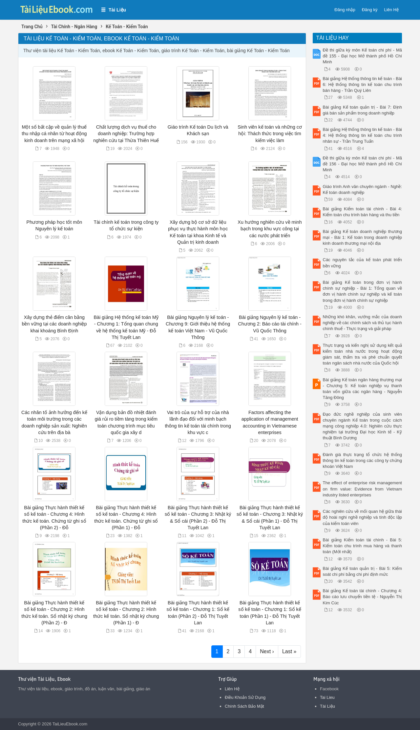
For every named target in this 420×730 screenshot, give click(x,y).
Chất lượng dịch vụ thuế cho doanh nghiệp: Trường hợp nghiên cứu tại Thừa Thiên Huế (126, 133)
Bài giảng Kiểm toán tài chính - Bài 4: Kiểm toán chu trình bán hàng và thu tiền (362, 211)
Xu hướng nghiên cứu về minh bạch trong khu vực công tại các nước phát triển (270, 228)
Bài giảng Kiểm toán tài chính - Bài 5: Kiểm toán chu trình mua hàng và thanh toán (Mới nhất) (362, 545)
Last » (289, 651)
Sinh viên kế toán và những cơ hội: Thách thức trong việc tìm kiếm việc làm (270, 133)
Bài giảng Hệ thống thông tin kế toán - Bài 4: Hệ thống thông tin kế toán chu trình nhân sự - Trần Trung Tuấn (362, 135)
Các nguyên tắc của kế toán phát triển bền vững (362, 262)
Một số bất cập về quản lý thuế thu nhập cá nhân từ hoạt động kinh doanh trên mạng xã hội (54, 133)
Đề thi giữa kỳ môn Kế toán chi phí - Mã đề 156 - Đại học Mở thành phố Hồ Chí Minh (362, 164)
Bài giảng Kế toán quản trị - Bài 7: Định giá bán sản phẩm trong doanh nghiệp (362, 110)
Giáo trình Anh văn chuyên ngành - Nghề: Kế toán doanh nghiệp (362, 189)
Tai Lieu (327, 697)
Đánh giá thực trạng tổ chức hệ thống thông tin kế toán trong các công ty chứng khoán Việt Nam (362, 460)
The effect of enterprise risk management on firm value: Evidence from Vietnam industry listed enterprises (362, 488)
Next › (267, 651)
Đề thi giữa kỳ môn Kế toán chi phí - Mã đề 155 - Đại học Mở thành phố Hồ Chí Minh (362, 56)
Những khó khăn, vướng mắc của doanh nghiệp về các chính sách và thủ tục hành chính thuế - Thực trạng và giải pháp (362, 322)
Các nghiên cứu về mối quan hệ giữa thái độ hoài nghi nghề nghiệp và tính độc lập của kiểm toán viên (362, 517)
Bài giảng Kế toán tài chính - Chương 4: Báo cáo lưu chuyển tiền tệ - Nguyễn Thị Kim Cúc (362, 596)
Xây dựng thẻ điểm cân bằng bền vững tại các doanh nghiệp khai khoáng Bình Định (54, 324)
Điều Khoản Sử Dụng (245, 697)
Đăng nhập (344, 9)
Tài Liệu (327, 706)
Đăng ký (370, 9)
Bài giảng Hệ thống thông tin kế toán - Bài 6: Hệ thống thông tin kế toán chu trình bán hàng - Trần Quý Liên (362, 84)
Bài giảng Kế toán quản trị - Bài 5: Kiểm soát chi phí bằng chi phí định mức (362, 571)
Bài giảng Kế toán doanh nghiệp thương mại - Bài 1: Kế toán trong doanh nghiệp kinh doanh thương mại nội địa (362, 237)
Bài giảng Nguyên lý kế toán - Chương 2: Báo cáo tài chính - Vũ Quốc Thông (269, 324)
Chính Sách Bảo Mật (244, 706)
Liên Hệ (391, 9)
